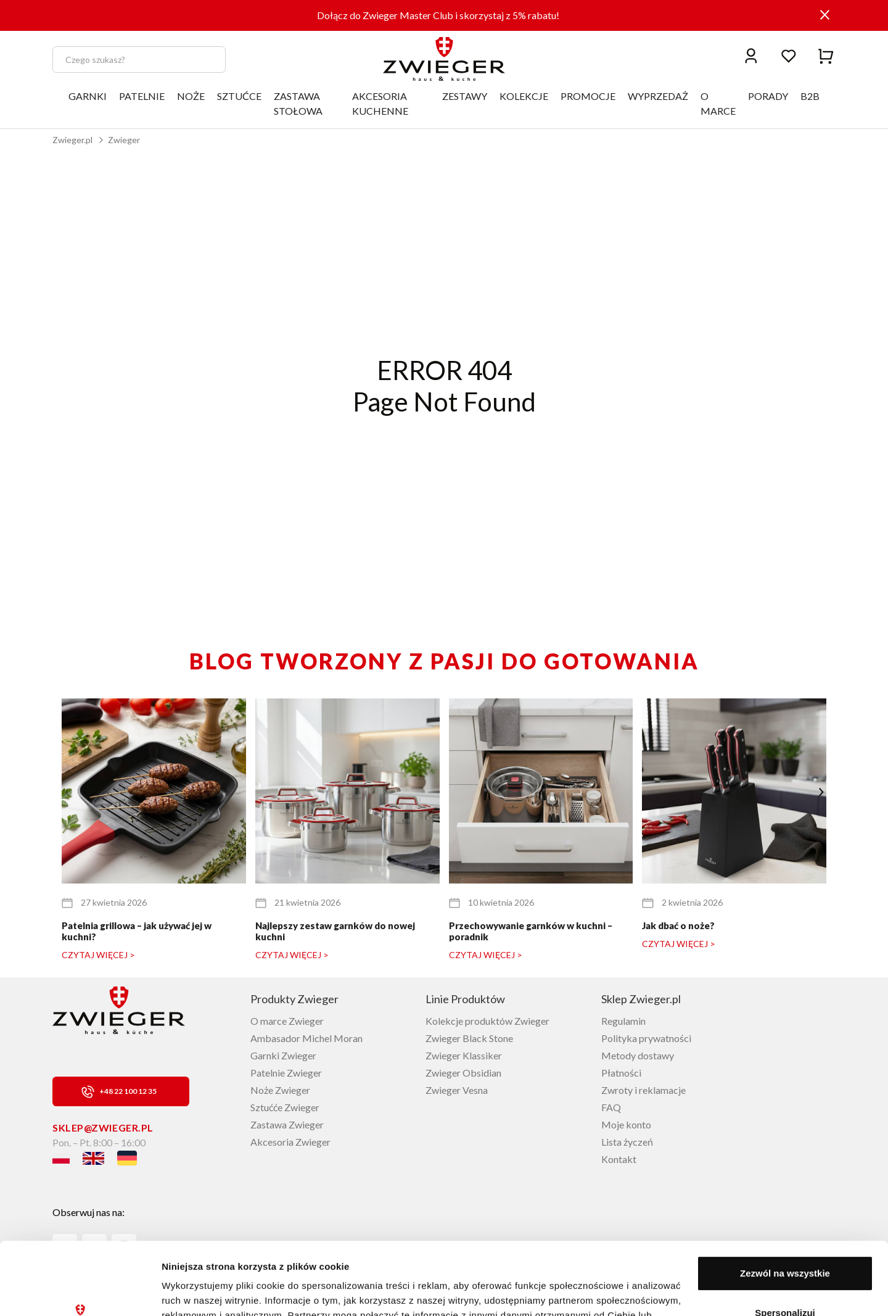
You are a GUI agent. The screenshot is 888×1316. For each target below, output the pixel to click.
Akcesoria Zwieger (290, 1142)
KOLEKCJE (524, 96)
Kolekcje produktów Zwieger (487, 1021)
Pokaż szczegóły (199, 1291)
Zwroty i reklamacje (643, 1090)
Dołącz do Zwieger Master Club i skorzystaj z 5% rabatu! (438, 15)
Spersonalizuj (785, 1240)
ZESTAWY (464, 96)
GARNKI (87, 96)
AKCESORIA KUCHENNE (380, 103)
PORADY (768, 96)
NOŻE (191, 96)
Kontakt (618, 1159)
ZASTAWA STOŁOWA (298, 103)
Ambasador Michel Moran (306, 1038)
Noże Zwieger (280, 1090)
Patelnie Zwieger (286, 1072)
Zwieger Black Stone (469, 1038)
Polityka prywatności (646, 1038)
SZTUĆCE (239, 96)
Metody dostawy (637, 1055)
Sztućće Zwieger (284, 1107)
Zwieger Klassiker (464, 1055)
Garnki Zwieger (283, 1055)
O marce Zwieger (287, 1021)
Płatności (621, 1072)
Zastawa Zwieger (287, 1124)
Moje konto (626, 1124)
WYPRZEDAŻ (658, 96)
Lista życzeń (627, 1142)
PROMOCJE (588, 96)
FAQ (611, 1107)
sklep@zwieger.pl (103, 1127)
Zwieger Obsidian (463, 1072)
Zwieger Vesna (457, 1090)
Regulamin (623, 1021)
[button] (821, 792)
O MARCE (718, 103)
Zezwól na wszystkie (785, 1201)
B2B (810, 96)
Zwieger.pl (72, 139)
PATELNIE (142, 96)
